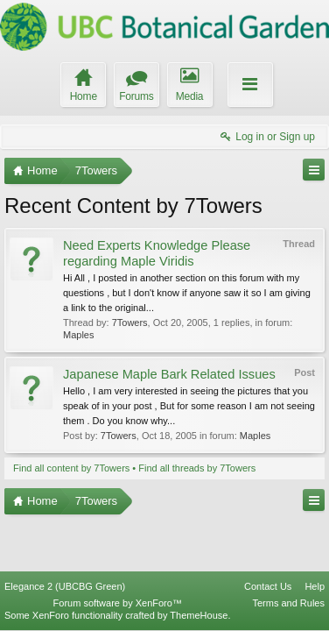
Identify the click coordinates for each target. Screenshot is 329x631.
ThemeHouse (199, 615)
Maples (78, 335)
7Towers (130, 322)
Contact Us (267, 586)
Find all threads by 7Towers (197, 468)
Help (314, 586)
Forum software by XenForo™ (117, 603)
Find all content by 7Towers (71, 468)
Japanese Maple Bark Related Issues (169, 374)
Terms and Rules (288, 603)
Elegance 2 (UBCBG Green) (64, 586)
